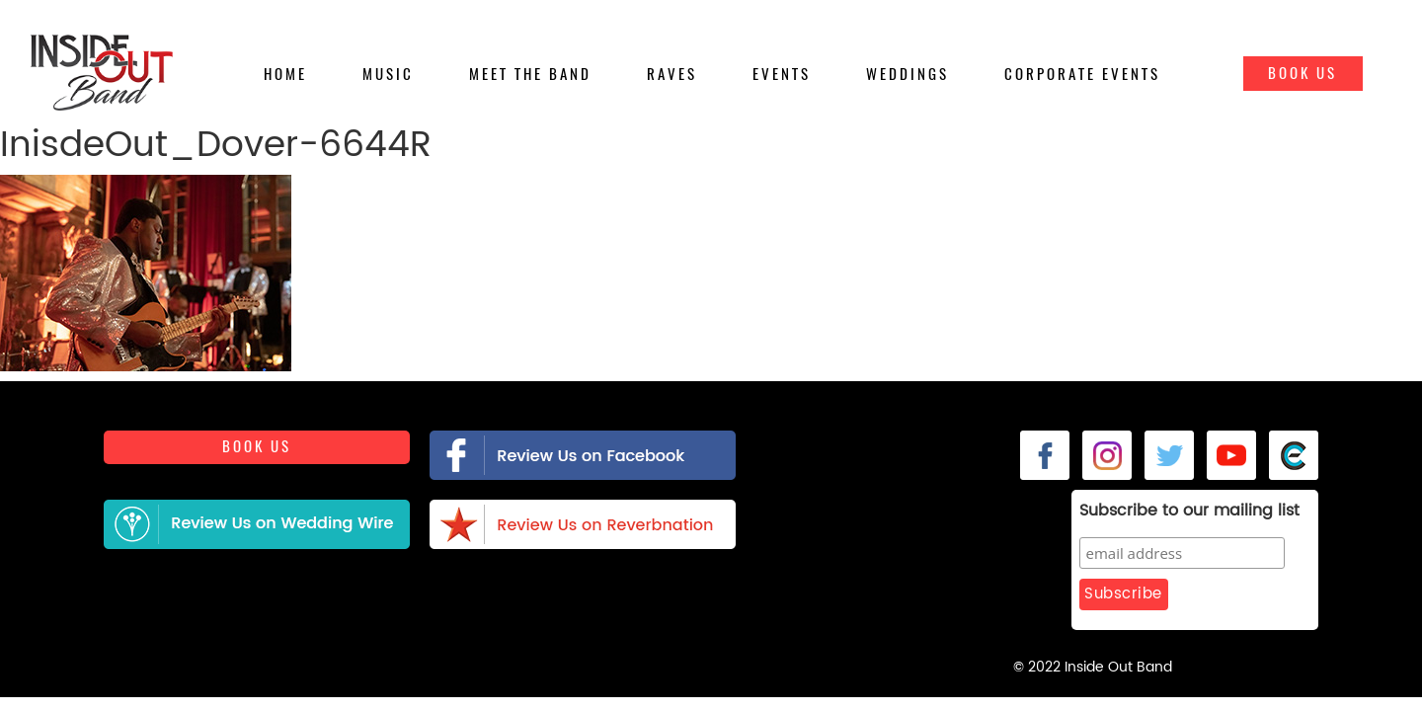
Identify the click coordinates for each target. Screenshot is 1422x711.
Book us (256, 454)
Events (781, 74)
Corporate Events (1082, 74)
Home (285, 74)
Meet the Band (530, 74)
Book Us (1302, 73)
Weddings (907, 74)
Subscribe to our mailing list (1140, 511)
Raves (672, 74)
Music (388, 74)
